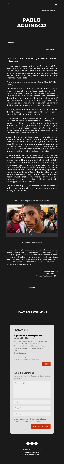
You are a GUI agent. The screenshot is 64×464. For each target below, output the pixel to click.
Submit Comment (41, 426)
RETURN (11, 42)
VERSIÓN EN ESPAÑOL (48, 11)
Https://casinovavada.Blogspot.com (27, 336)
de (32, 235)
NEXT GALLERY (51, 49)
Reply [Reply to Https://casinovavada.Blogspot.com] (46, 364)
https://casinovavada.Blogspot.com (26, 359)
